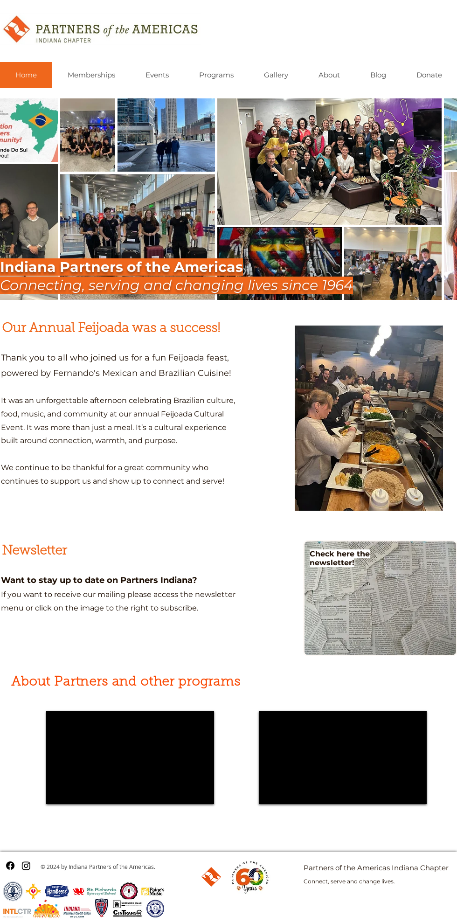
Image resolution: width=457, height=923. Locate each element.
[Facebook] (10, 865)
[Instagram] (26, 865)
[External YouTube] (130, 757)
